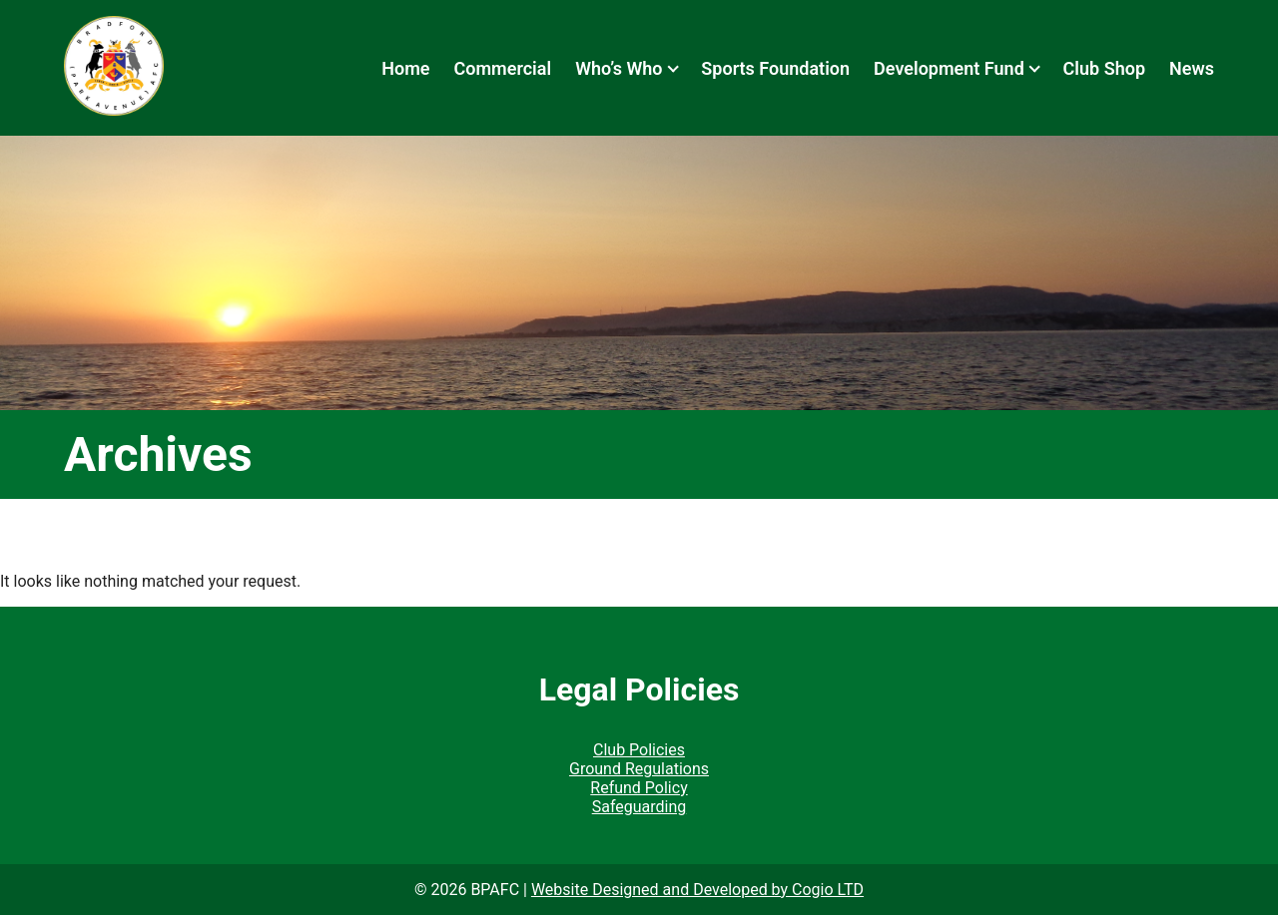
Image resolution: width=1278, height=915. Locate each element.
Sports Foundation (775, 68)
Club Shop (1104, 68)
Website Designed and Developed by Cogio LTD (697, 889)
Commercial (502, 68)
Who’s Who (618, 68)
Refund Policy (638, 787)
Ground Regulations (639, 768)
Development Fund (949, 68)
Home (405, 68)
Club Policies (639, 749)
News (1191, 68)
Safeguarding (639, 806)
